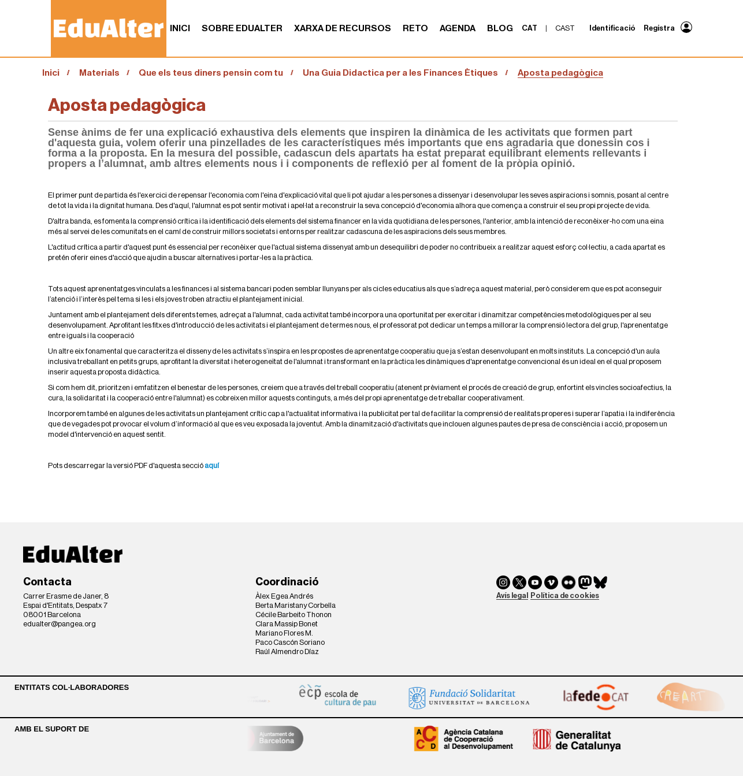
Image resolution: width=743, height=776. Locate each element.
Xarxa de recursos (342, 28)
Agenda (457, 28)
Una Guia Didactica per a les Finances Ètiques (400, 72)
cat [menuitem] (529, 28)
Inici (180, 28)
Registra (659, 28)
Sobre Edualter (242, 28)
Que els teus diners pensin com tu (211, 72)
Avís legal (512, 595)
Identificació (612, 28)
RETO (415, 28)
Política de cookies (564, 595)
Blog (500, 28)
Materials (99, 72)
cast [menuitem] (565, 28)
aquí (212, 465)
